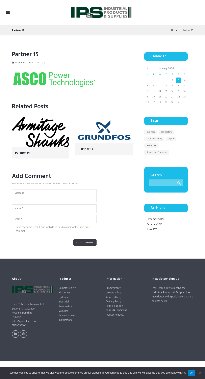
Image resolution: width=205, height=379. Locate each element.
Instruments (65, 320)
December (155, 219)
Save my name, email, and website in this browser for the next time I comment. (53, 229)
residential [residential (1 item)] (151, 145)
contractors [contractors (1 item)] (166, 132)
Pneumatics (65, 306)
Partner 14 (22, 152)
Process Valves (67, 316)
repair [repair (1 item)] (171, 139)
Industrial (64, 302)
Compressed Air (67, 288)
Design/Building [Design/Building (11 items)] (154, 139)
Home (174, 31)
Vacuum (63, 311)
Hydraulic (64, 297)
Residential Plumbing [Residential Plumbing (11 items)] (157, 152)
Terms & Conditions (116, 310)
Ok (191, 372)
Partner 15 (25, 54)
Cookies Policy (113, 293)
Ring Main (64, 293)
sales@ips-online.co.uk (24, 321)
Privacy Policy (113, 288)
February (154, 224)
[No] (200, 373)
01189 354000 (19, 325)
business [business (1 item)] (151, 132)
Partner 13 (86, 149)
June (152, 229)
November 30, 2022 (24, 62)
